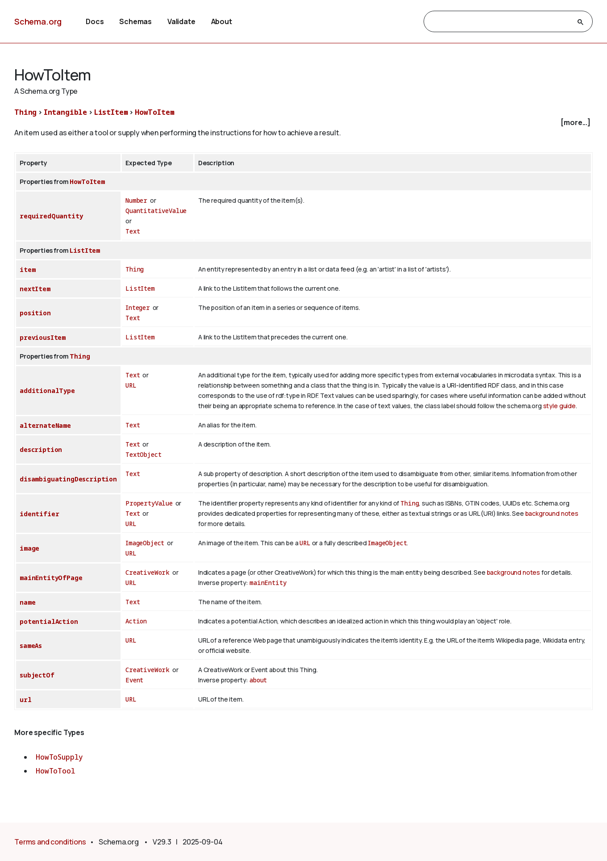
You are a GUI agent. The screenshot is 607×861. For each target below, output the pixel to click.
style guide (559, 405)
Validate (181, 21)
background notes (551, 513)
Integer (137, 307)
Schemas (135, 21)
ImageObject (144, 543)
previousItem (43, 337)
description (41, 449)
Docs (95, 21)
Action (136, 621)
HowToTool (55, 771)
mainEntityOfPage (51, 577)
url (26, 699)
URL (131, 385)
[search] (500, 22)
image (29, 548)
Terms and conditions (50, 842)
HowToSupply (59, 757)
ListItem (111, 112)
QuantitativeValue (156, 210)
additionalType (47, 390)
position (35, 313)
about (258, 680)
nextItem (35, 288)
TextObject (143, 454)
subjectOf (37, 675)
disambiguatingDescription (68, 479)
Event (134, 680)
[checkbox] (303, 122)
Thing (25, 112)
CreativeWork (147, 572)
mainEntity (267, 582)
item (27, 269)
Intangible (65, 112)
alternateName (45, 425)
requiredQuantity (51, 216)
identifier (39, 514)
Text (132, 231)
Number (136, 200)
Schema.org (38, 21)
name (27, 602)
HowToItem (155, 112)
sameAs (31, 645)
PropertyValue (149, 503)
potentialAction (49, 621)
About (221, 21)
